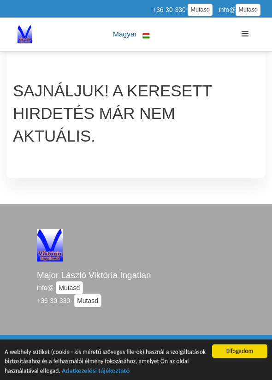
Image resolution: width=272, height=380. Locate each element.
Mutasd (199, 9)
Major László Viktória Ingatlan (94, 275)
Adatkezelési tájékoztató (96, 372)
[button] (131, 34)
